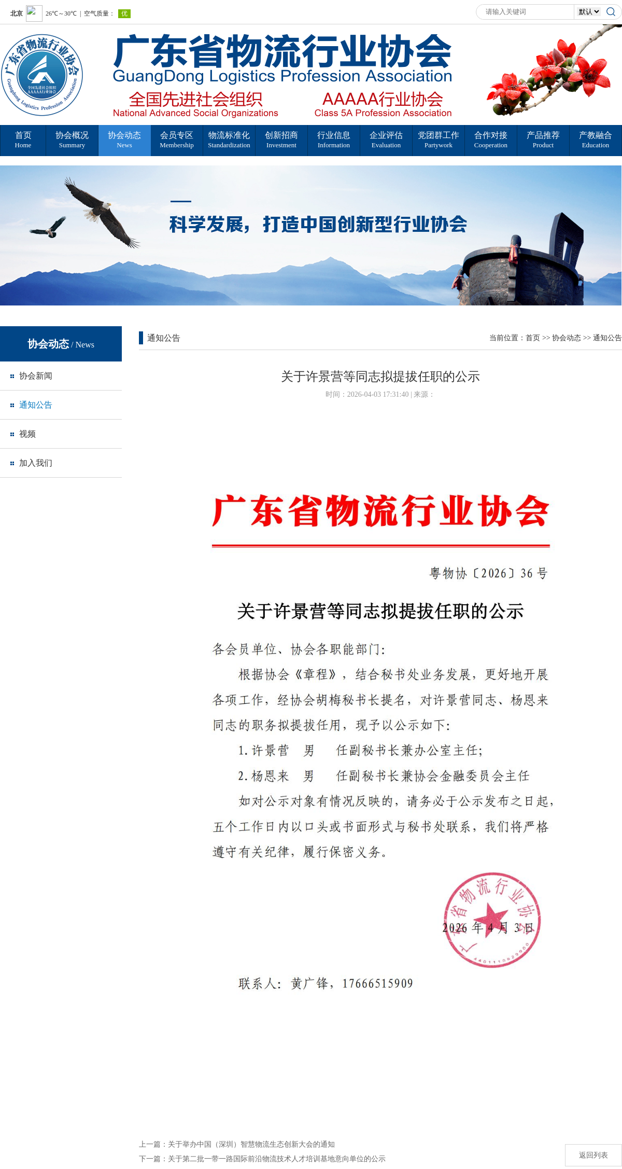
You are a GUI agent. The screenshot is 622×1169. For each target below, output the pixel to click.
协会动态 (566, 338)
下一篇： (262, 1159)
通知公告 (607, 338)
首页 (533, 338)
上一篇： (237, 1144)
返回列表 (593, 1155)
